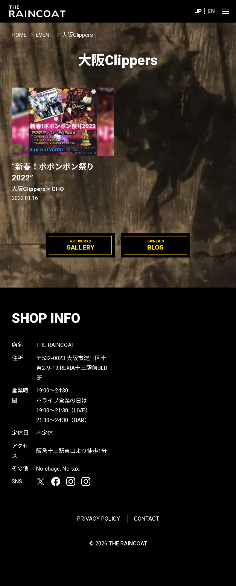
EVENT (44, 35)
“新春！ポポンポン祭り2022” (63, 177)
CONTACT (146, 518)
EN (211, 11)
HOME (19, 35)
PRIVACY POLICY (98, 518)
